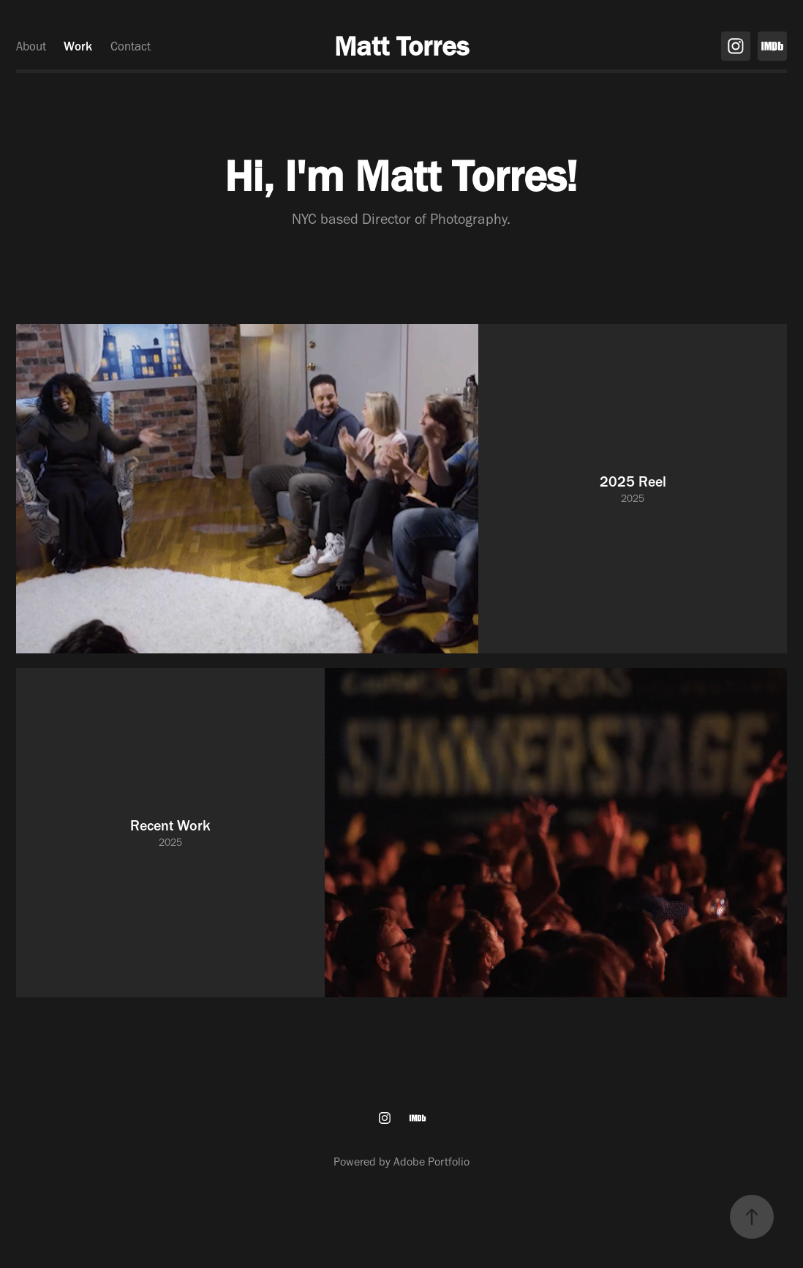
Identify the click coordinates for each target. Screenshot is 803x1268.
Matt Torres (401, 46)
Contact (130, 46)
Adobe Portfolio (431, 1161)
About (31, 46)
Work (78, 46)
